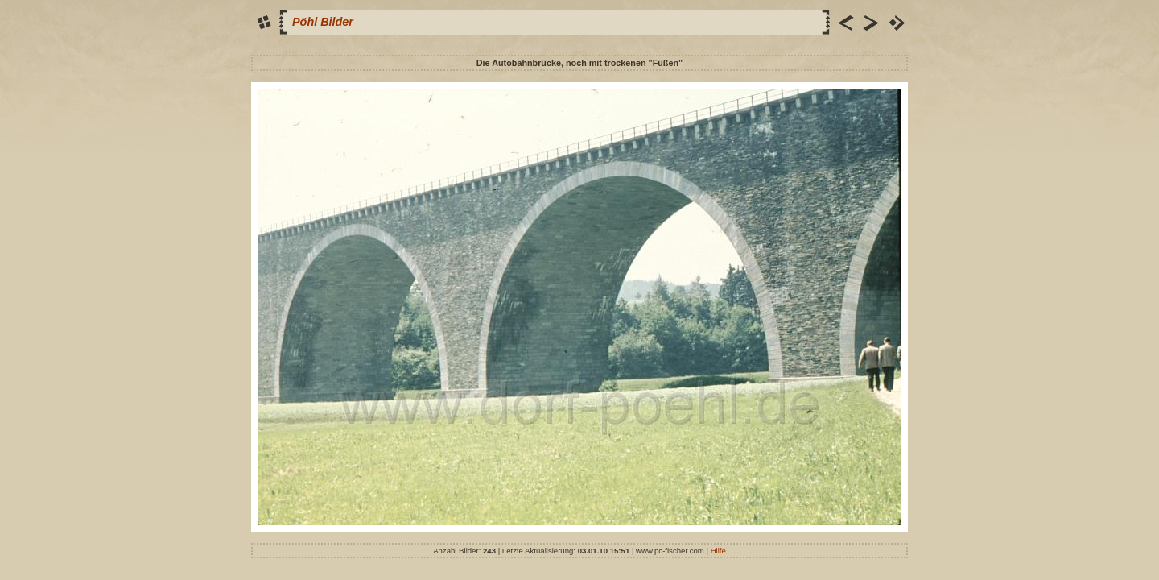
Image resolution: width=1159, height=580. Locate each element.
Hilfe (718, 550)
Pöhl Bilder (322, 21)
